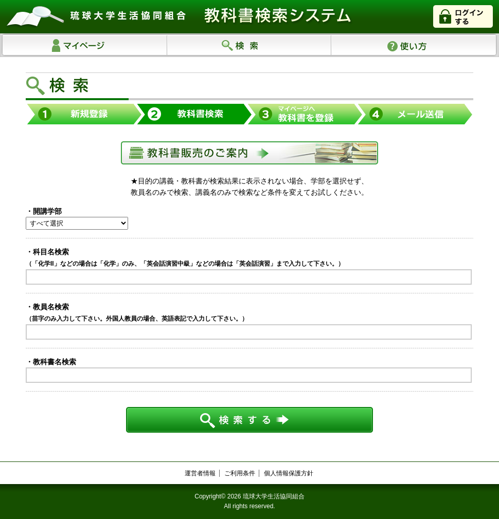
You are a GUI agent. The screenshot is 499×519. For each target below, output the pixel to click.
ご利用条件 (239, 473)
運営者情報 (200, 473)
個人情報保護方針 (288, 473)
